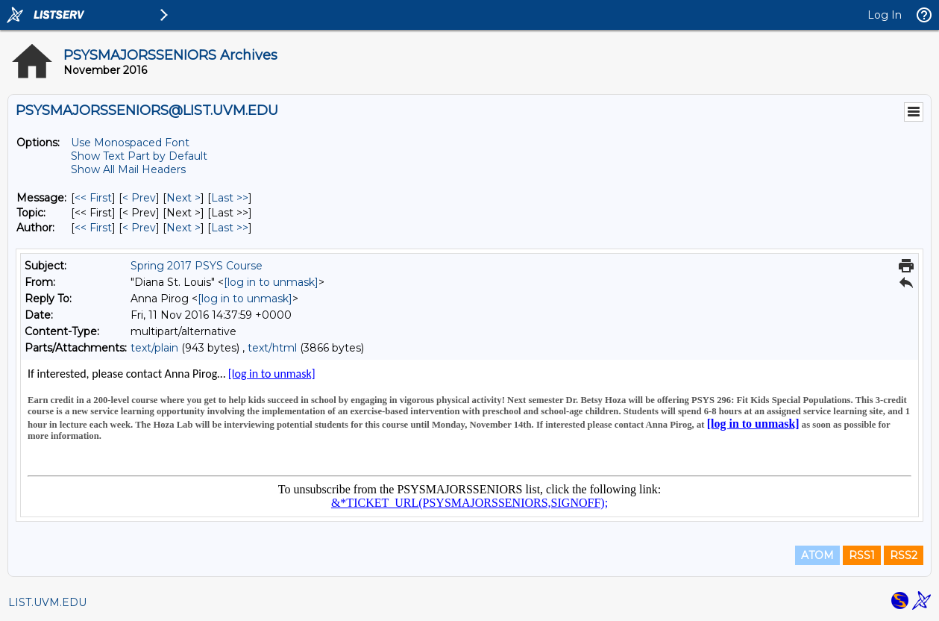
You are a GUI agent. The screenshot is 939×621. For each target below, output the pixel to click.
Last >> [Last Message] (229, 198)
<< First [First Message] (93, 198)
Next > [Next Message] (183, 198)
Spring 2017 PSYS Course (197, 265)
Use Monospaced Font (130, 142)
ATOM (817, 555)
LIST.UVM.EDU (47, 602)
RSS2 (903, 555)
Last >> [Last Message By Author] (229, 227)
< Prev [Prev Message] (139, 198)
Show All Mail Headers (128, 169)
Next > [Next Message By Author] (183, 227)
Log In (884, 15)
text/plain (154, 348)
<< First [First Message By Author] (93, 227)
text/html (272, 348)
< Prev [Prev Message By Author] (139, 227)
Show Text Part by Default (139, 156)
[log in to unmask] (271, 282)
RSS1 (862, 555)
